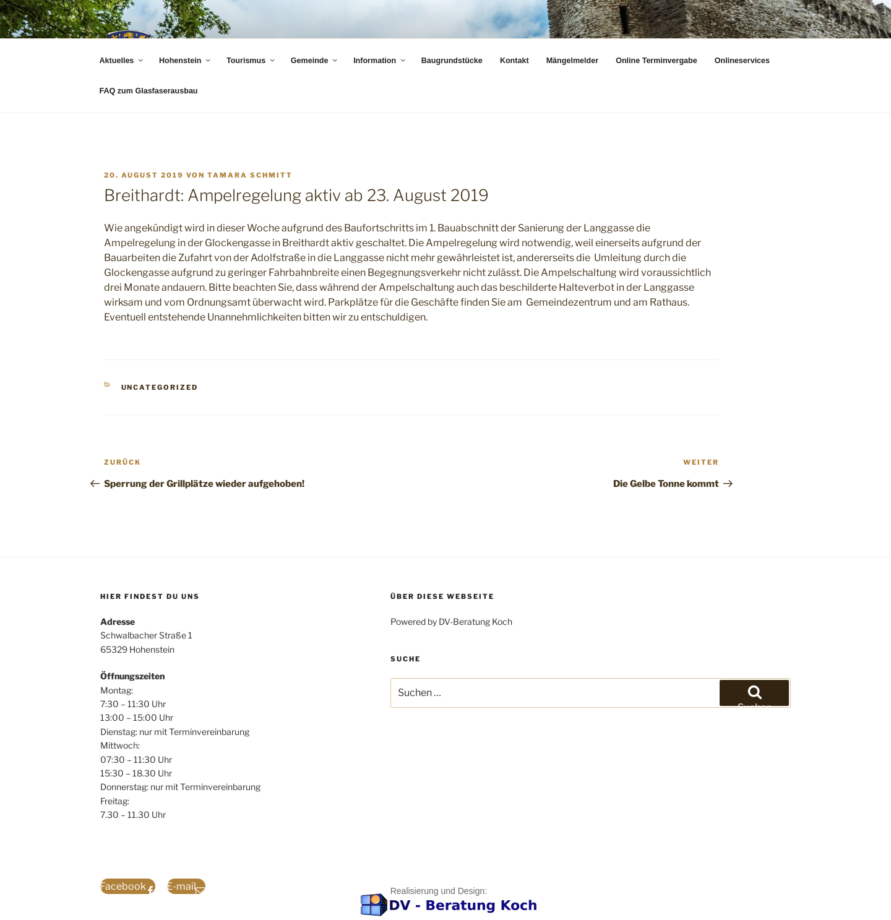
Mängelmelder (572, 60)
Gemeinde (315, 60)
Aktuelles (122, 60)
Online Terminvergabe (656, 60)
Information (380, 60)
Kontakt (514, 60)
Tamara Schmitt (250, 175)
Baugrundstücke (452, 60)
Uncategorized (160, 387)
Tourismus (251, 60)
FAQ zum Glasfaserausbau (149, 91)
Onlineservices (742, 60)
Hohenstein (185, 60)
